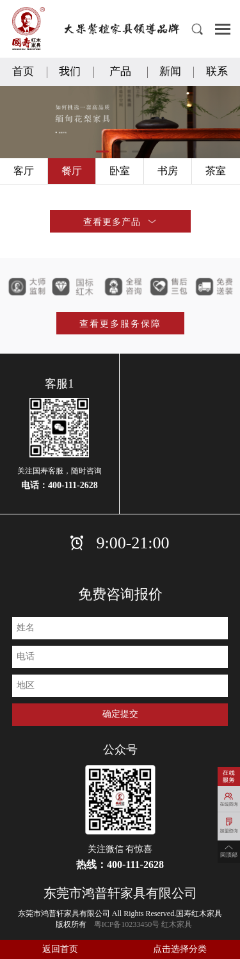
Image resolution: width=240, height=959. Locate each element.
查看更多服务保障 (120, 324)
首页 (23, 71)
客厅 (23, 170)
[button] (102, 151)
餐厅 (71, 170)
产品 (120, 71)
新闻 (170, 71)
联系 (217, 71)
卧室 (119, 170)
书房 (167, 170)
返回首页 (60, 949)
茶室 (215, 170)
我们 (70, 71)
